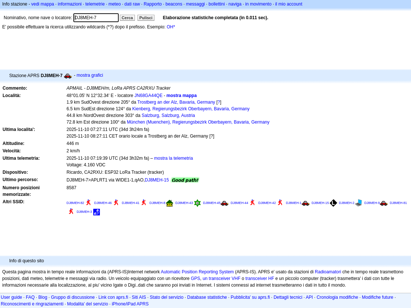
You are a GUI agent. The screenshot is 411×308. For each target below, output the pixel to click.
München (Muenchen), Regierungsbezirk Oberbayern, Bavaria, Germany (198, 122)
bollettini (217, 4)
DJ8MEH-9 (372, 203)
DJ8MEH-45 (212, 203)
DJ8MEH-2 (347, 203)
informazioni (70, 4)
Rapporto (153, 4)
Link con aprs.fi (113, 297)
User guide (11, 297)
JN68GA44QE (149, 95)
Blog (42, 297)
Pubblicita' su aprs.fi (250, 297)
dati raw (132, 4)
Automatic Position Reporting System (197, 271)
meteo (114, 4)
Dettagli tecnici (288, 297)
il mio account (288, 4)
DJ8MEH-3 (84, 212)
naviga (235, 4)
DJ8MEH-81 (398, 203)
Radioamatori (328, 271)
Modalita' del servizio (87, 304)
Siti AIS (139, 297)
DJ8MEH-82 (75, 203)
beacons (174, 4)
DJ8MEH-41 (131, 203)
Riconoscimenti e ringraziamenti (32, 304)
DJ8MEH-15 (157, 180)
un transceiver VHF (222, 278)
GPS (195, 278)
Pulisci (145, 17)
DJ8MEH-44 (239, 203)
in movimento (258, 4)
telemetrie (95, 4)
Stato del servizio (166, 297)
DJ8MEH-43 (184, 203)
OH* (171, 27)
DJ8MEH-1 (294, 203)
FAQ (30, 297)
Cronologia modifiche (337, 297)
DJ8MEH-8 (158, 203)
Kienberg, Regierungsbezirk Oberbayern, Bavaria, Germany (191, 108)
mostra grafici (90, 75)
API (309, 297)
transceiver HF (259, 278)
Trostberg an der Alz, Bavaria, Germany (176, 102)
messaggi (195, 4)
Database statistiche (207, 297)
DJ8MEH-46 (103, 203)
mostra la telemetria (173, 158)
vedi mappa (42, 4)
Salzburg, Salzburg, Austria (168, 115)
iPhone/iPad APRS (130, 304)
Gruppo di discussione (73, 297)
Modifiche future (377, 297)
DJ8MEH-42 (267, 203)
